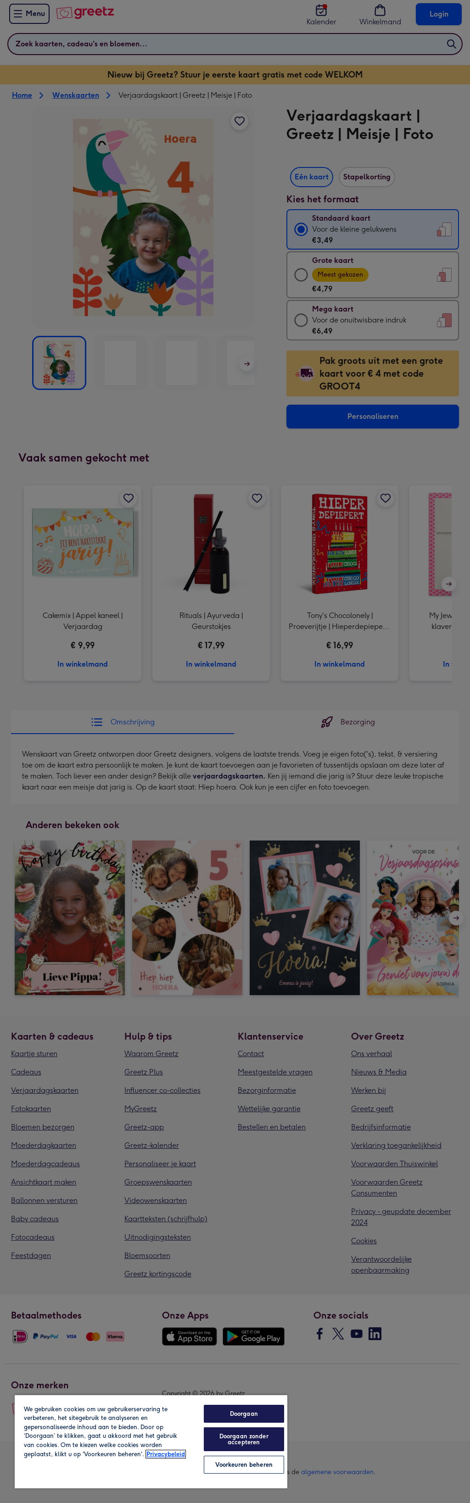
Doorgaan (244, 1413)
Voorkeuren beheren (244, 1464)
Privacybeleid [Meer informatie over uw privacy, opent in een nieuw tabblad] (165, 1454)
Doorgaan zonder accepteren (244, 1439)
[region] (151, 1441)
